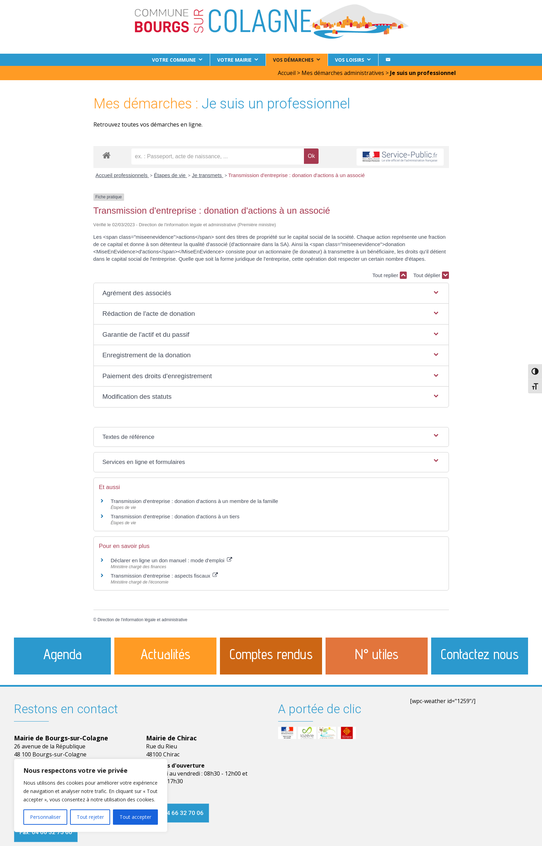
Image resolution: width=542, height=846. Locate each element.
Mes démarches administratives (342, 73)
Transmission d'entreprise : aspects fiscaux (164, 576)
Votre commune (174, 59)
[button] (271, 293)
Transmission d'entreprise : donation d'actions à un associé (296, 175)
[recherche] (217, 156)
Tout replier (389, 275)
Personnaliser (45, 817)
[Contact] (388, 60)
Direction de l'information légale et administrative (143, 619)
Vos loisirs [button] (349, 59)
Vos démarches (293, 59)
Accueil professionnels (122, 175)
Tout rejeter (90, 817)
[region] (90, 795)
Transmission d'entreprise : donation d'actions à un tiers (175, 516)
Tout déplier (431, 275)
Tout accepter (135, 817)
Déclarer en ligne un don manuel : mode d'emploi (171, 560)
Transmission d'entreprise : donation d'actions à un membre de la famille (194, 501)
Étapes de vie (170, 175)
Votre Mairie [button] (234, 59)
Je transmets (207, 175)
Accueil (287, 73)
